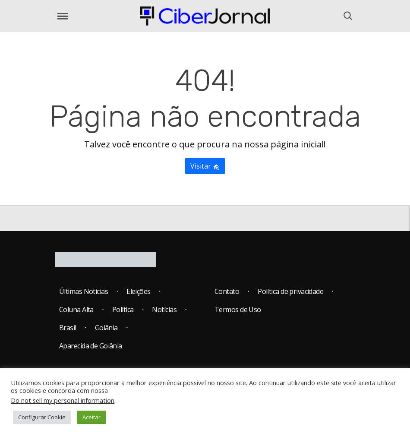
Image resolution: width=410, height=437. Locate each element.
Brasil (67, 327)
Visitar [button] (205, 166)
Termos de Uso (237, 309)
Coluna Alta (76, 309)
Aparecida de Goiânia (90, 346)
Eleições (138, 291)
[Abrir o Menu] (63, 16)
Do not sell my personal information (62, 400)
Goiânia (106, 327)
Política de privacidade (290, 291)
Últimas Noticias (83, 291)
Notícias (164, 309)
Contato (226, 291)
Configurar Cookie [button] (42, 417)
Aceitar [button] (91, 417)
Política (123, 309)
